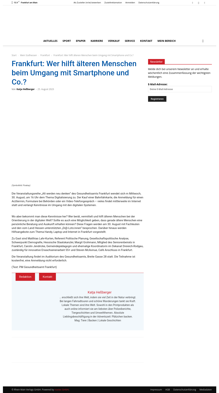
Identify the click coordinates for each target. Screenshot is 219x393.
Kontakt (146, 41)
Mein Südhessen (28, 55)
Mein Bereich (166, 41)
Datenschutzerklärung (149, 2)
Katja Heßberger (25, 89)
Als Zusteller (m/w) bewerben (87, 2)
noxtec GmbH (62, 389)
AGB (167, 389)
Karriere (97, 41)
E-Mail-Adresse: (180, 87)
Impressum (156, 389)
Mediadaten (206, 389)
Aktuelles (50, 41)
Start (14, 55)
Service (130, 41)
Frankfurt (45, 55)
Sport (66, 41)
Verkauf (114, 41)
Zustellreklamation (113, 2)
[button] (203, 41)
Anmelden (130, 2)
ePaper (80, 41)
